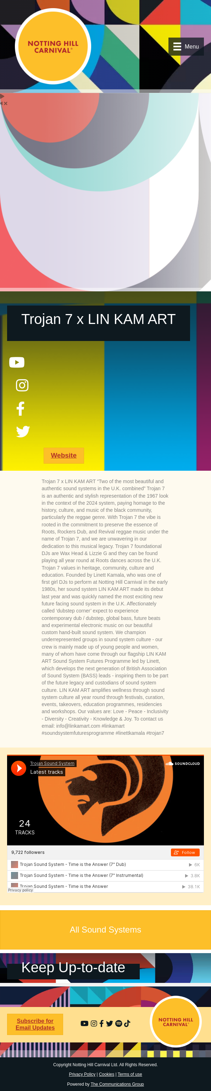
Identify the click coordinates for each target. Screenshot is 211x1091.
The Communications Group (117, 1084)
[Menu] (186, 46)
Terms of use (130, 1074)
